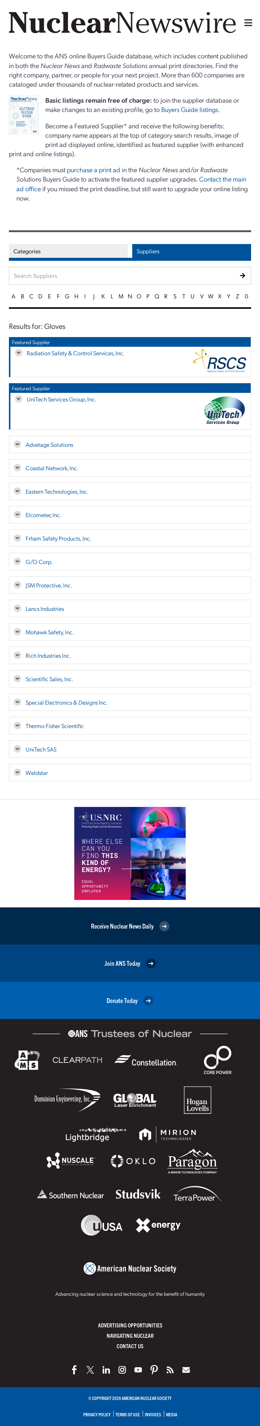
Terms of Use (128, 1414)
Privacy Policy (97, 1414)
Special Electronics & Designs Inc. (67, 702)
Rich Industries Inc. (48, 655)
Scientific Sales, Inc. (49, 679)
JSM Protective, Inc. (49, 585)
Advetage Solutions (49, 444)
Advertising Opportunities (130, 1325)
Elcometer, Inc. (43, 515)
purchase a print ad (93, 169)
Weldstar (37, 772)
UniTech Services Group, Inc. (61, 399)
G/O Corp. (39, 561)
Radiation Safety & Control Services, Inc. (75, 353)
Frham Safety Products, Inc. (58, 538)
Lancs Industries (45, 608)
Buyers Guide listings (189, 109)
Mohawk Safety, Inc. (50, 632)
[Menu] (246, 22)
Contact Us (130, 1345)
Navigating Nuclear (130, 1335)
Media (171, 1414)
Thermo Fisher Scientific (55, 726)
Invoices (153, 1414)
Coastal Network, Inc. (52, 468)
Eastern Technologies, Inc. (57, 491)
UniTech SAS (41, 749)
